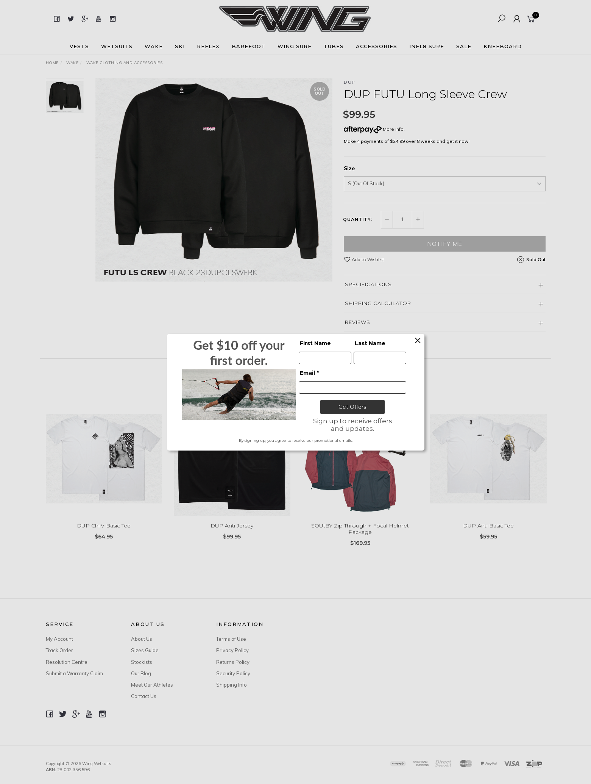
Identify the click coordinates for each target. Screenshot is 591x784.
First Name (315, 343)
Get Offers (352, 407)
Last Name (370, 343)
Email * (309, 372)
